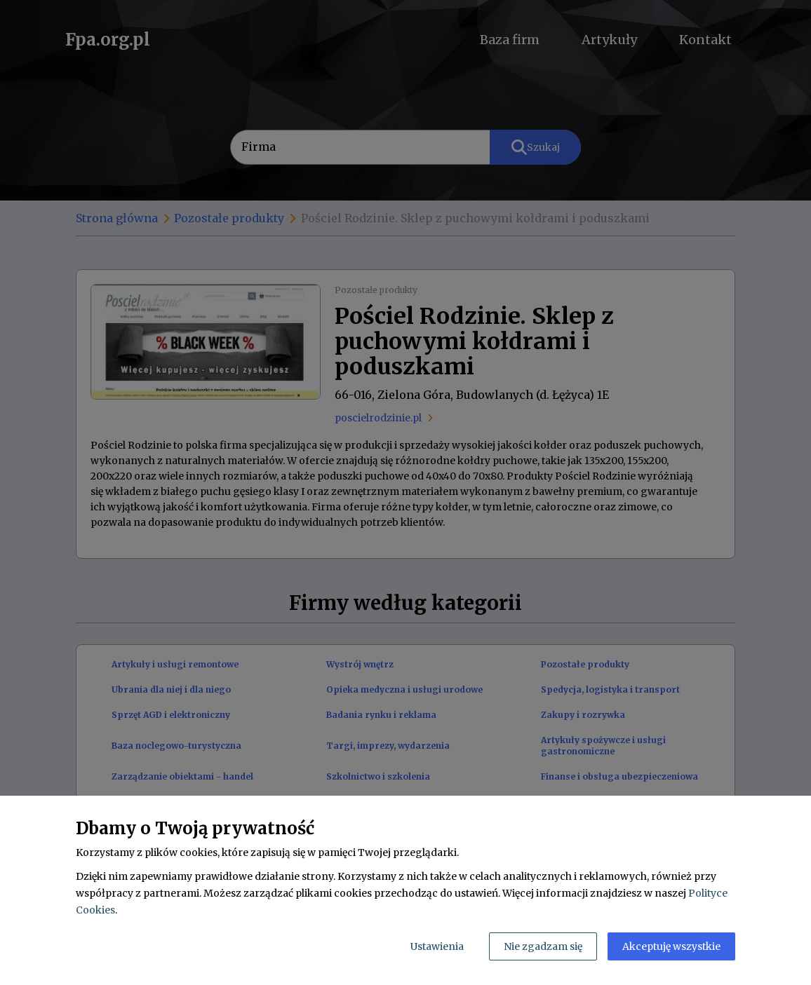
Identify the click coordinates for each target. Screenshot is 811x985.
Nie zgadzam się (543, 946)
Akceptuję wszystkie (671, 946)
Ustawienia (437, 946)
